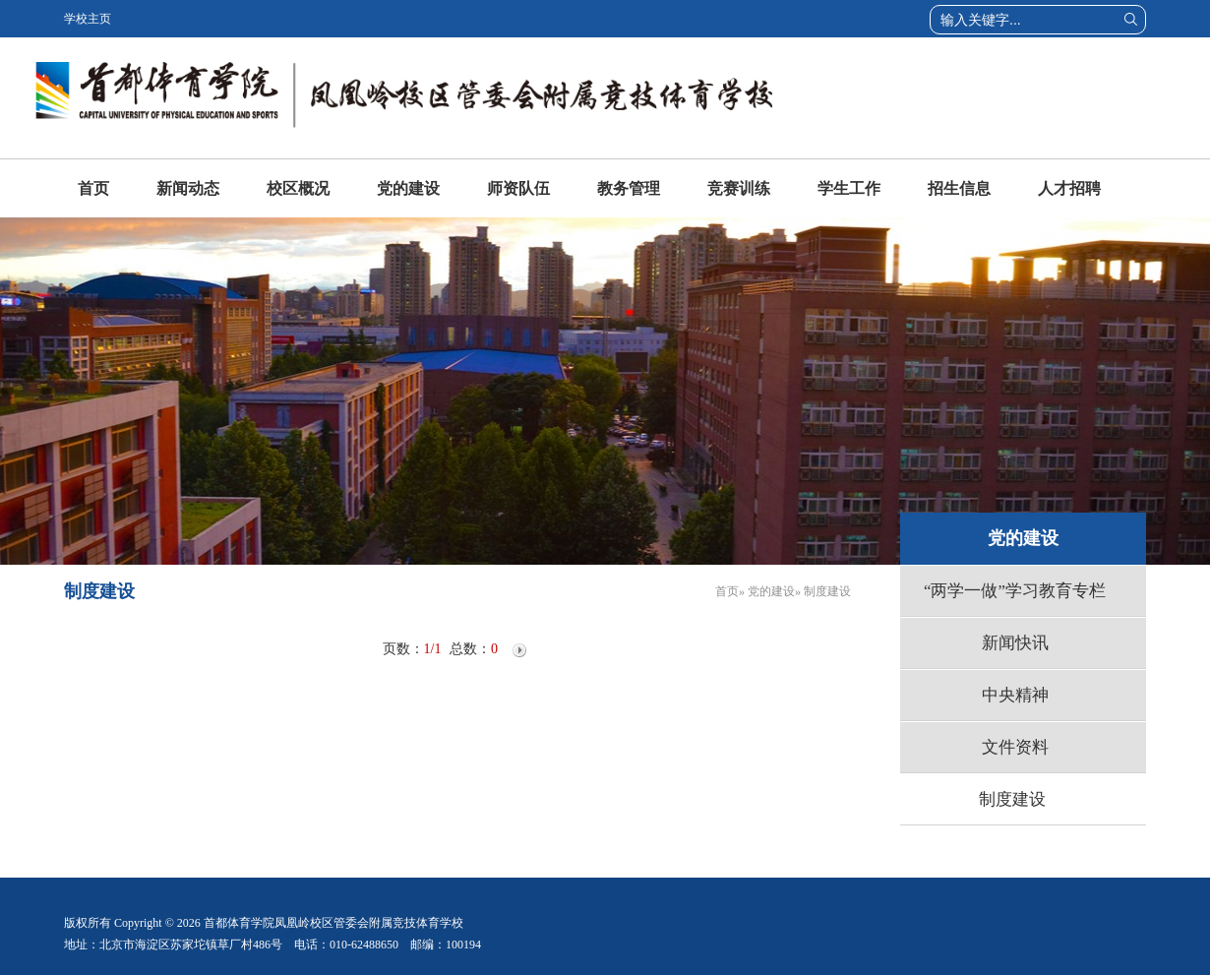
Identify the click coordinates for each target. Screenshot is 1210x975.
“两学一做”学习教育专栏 (1015, 590)
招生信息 (959, 188)
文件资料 (1015, 747)
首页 (93, 188)
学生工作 (848, 188)
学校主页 (87, 19)
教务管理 (628, 188)
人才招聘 (1069, 188)
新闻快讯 (1015, 643)
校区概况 (298, 188)
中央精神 (1015, 695)
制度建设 (1012, 799)
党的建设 (408, 188)
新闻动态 (187, 188)
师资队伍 (518, 188)
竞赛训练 (738, 188)
